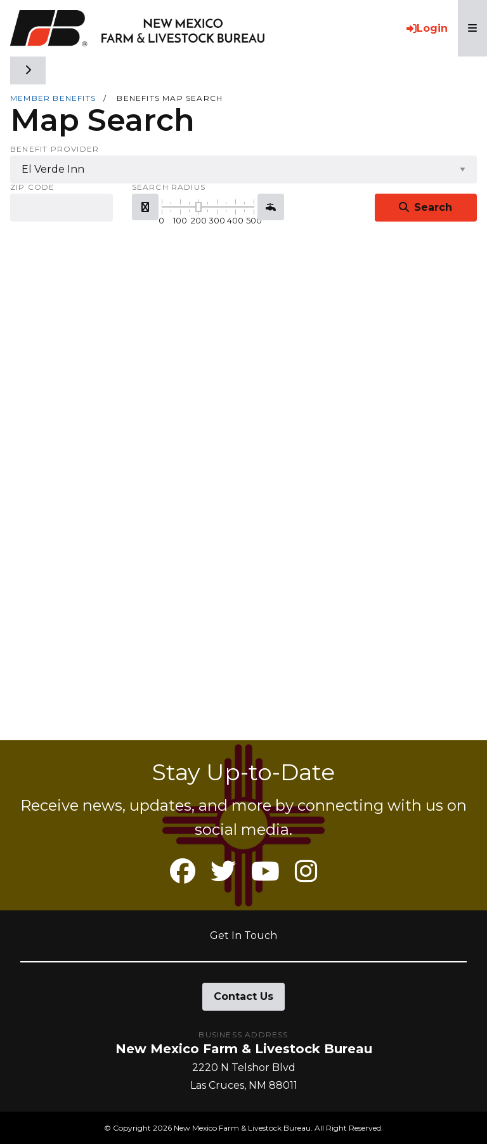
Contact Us (243, 996)
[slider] (198, 207)
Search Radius (169, 187)
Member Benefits (53, 98)
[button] (145, 207)
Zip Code (32, 187)
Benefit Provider (54, 149)
